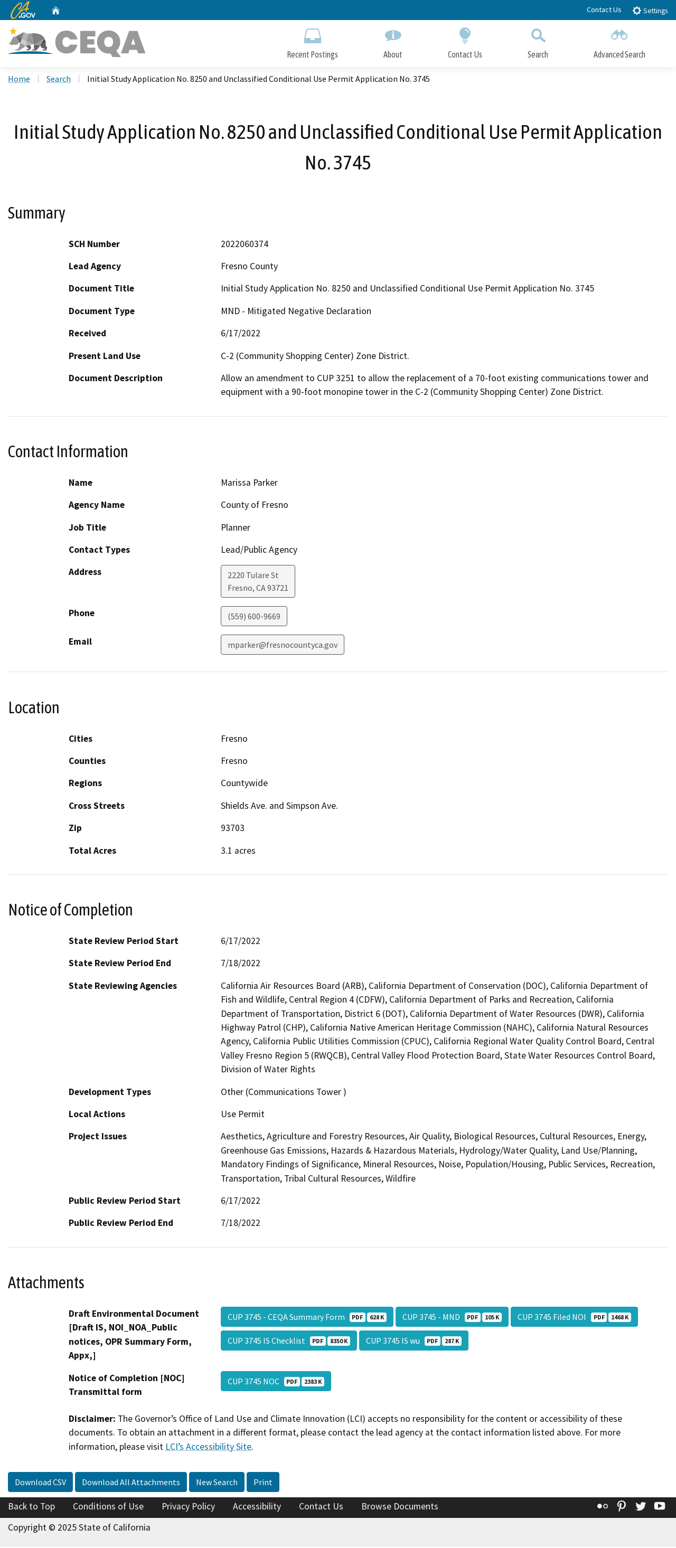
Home (19, 79)
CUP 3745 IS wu (414, 1341)
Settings (650, 10)
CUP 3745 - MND (452, 1318)
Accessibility (257, 1507)
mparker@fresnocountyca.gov (282, 645)
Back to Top (31, 1507)
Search (538, 41)
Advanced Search (619, 41)
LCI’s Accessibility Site (208, 1447)
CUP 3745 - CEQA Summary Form (307, 1318)
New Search (217, 1483)
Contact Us (604, 9)
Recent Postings (312, 41)
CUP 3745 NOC (276, 1382)
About (392, 41)
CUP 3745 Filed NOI (574, 1318)
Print (263, 1483)
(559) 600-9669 (254, 617)
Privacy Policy (188, 1507)
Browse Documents (399, 1507)
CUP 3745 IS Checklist (289, 1341)
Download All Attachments (131, 1483)
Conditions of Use (108, 1507)
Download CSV (40, 1483)
